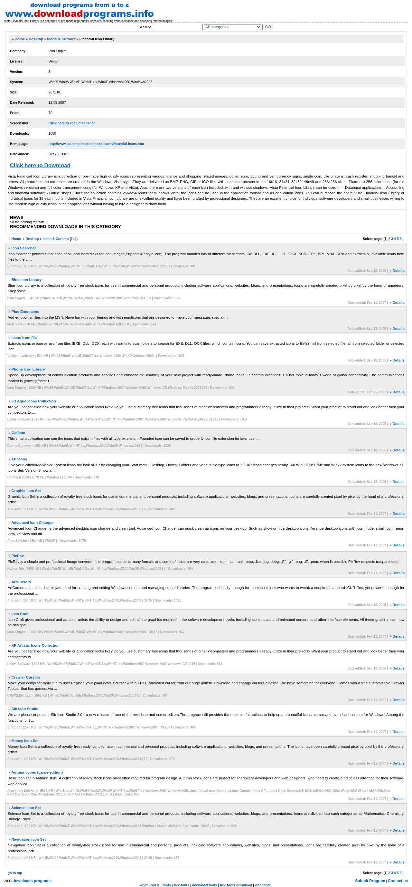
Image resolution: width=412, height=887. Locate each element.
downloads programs (32, 881)
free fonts (181, 885)
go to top (15, 873)
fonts (167, 885)
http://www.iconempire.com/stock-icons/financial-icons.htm (96, 144)
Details (398, 271)
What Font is (149, 885)
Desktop (36, 39)
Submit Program (370, 881)
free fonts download (236, 885)
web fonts (263, 885)
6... (402, 239)
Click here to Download (40, 165)
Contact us (398, 881)
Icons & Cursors (61, 39)
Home (19, 39)
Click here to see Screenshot (72, 123)
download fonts (204, 885)
